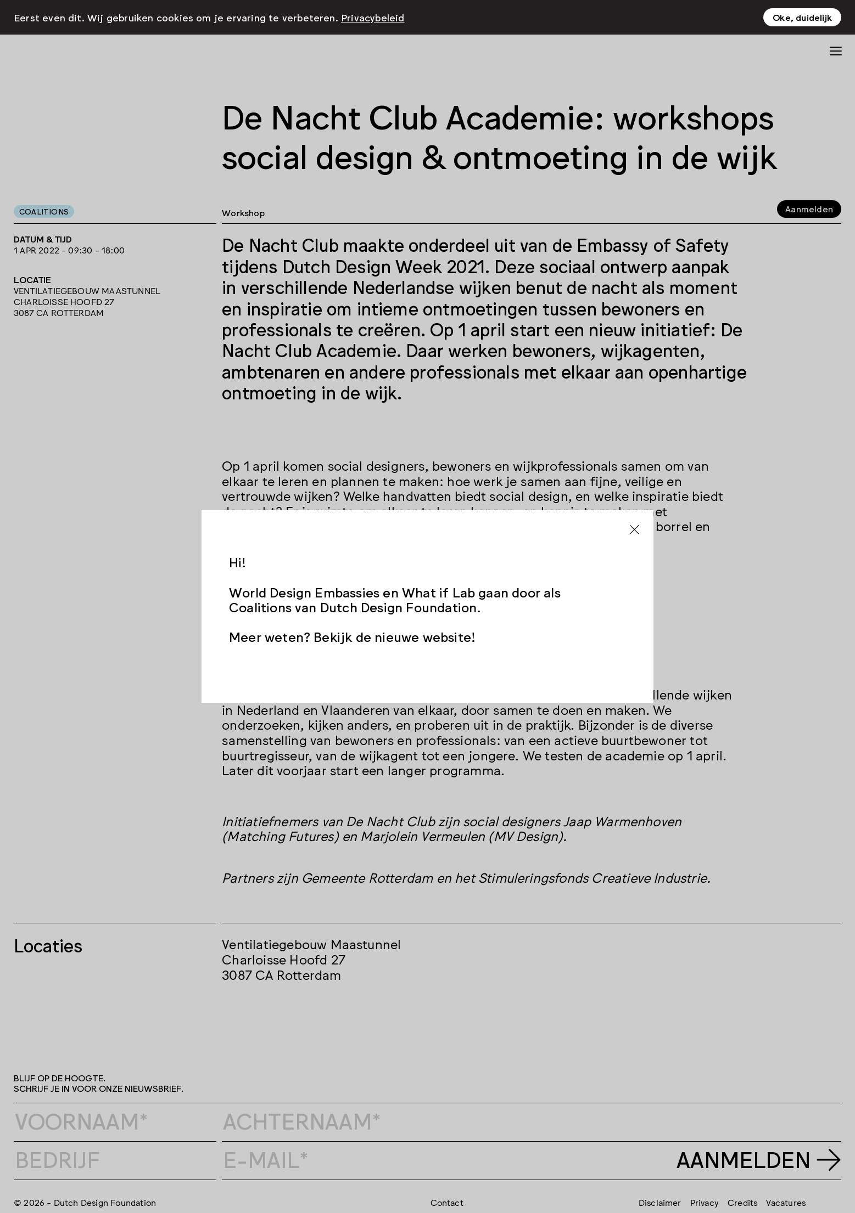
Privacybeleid (373, 17)
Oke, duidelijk (802, 17)
